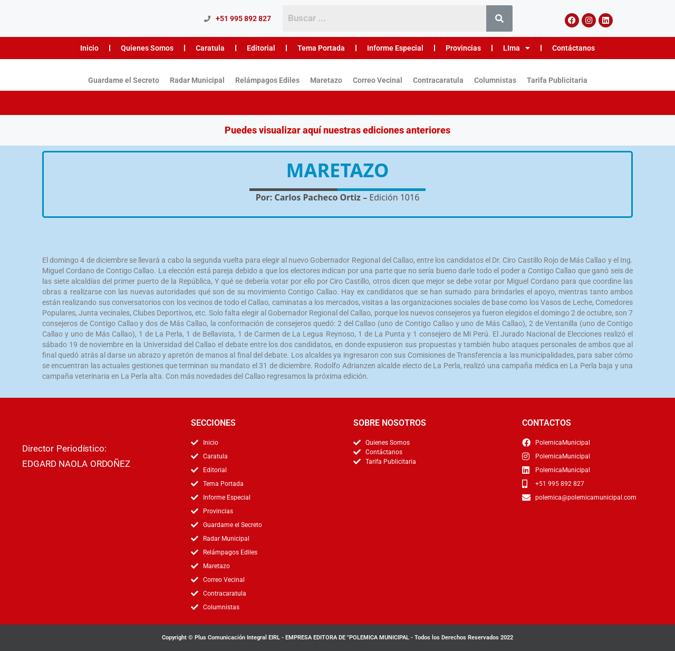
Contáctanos (573, 48)
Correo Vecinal (377, 80)
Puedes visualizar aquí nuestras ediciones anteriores (337, 130)
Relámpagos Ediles (267, 80)
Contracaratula (438, 80)
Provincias (463, 48)
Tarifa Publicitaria (557, 80)
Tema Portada (321, 48)
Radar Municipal (197, 80)
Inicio (89, 48)
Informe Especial (395, 48)
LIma (516, 48)
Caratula (210, 48)
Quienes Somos (147, 48)
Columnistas (495, 80)
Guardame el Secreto (123, 80)
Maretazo (326, 80)
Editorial (261, 48)
